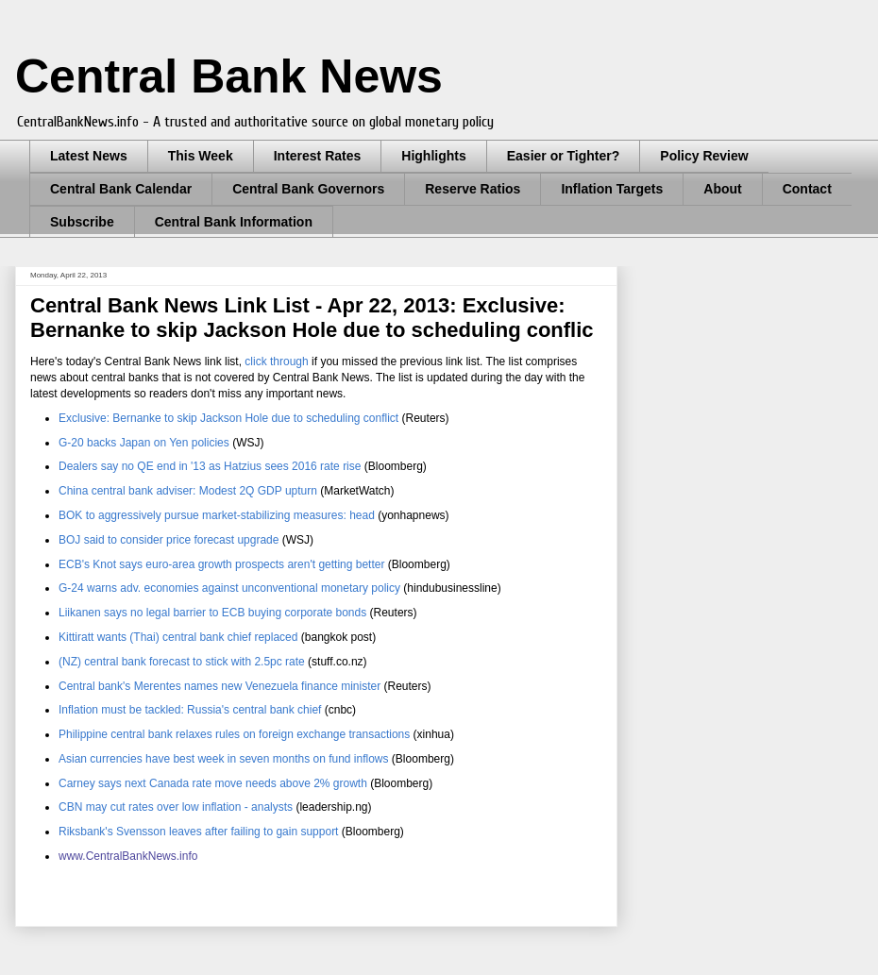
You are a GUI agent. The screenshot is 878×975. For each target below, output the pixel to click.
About (722, 188)
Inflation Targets (612, 188)
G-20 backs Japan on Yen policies (144, 442)
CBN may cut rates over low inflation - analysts (177, 807)
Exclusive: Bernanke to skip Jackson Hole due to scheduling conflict (228, 418)
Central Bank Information (233, 221)
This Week (200, 155)
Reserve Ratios (472, 188)
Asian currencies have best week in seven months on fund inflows (224, 758)
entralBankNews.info (145, 856)
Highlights (433, 155)
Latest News (88, 155)
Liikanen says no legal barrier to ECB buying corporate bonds (212, 612)
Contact (807, 188)
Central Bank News (229, 76)
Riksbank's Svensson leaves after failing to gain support (198, 831)
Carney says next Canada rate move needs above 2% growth (214, 783)
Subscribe (82, 221)
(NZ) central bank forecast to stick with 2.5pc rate (182, 661)
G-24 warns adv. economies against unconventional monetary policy (229, 588)
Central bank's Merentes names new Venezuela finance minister (219, 686)
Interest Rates (318, 155)
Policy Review (704, 155)
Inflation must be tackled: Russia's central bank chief (190, 709)
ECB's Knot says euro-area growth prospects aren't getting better (221, 564)
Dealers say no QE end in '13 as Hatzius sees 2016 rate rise (210, 466)
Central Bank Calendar (121, 188)
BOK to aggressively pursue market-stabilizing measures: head (217, 515)
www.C (76, 856)
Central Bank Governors (308, 188)
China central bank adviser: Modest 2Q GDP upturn (188, 490)
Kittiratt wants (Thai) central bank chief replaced (180, 637)
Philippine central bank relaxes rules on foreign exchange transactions (234, 734)
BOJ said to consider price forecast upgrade (170, 539)
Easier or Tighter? (563, 155)
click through (278, 361)
